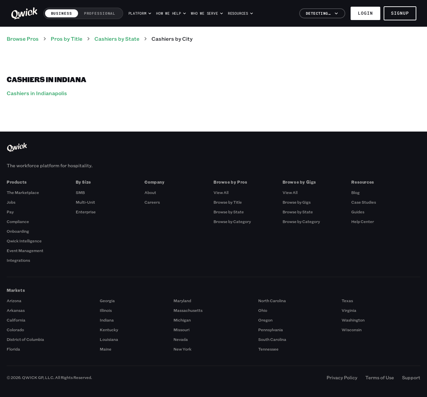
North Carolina (272, 300)
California (16, 320)
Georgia (107, 300)
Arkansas (16, 310)
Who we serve (207, 13)
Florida (13, 349)
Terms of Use (379, 377)
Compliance (18, 221)
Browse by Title (228, 202)
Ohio (262, 310)
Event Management (25, 250)
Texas (347, 300)
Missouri (181, 329)
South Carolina (272, 339)
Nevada (180, 339)
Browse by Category (232, 221)
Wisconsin (352, 329)
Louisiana (109, 339)
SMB (80, 192)
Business (61, 13)
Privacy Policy (342, 377)
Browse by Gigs (297, 202)
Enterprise (86, 211)
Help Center (362, 221)
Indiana (107, 320)
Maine (105, 349)
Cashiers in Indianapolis (37, 92)
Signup (400, 13)
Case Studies (363, 202)
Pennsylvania (270, 329)
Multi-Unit (85, 202)
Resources (240, 13)
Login (365, 13)
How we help (171, 13)
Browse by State (229, 211)
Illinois (106, 310)
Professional (100, 13)
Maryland (182, 300)
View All (221, 192)
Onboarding (18, 231)
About (150, 192)
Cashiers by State (116, 38)
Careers (152, 202)
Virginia (349, 310)
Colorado (15, 329)
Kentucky (109, 329)
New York (182, 349)
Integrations (18, 260)
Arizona (14, 300)
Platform (139, 13)
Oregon (265, 320)
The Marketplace (23, 192)
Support (411, 377)
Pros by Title (66, 38)
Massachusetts (187, 310)
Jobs (11, 202)
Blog (355, 192)
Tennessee (268, 349)
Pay (10, 211)
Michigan (182, 320)
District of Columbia (25, 339)
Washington (353, 320)
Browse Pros (23, 38)
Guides (357, 211)
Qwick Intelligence (24, 240)
